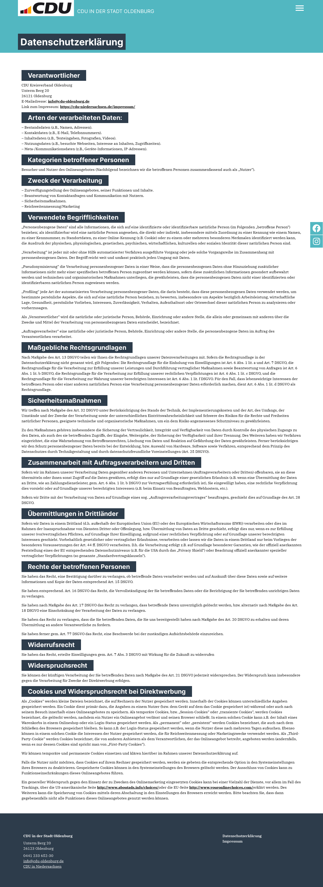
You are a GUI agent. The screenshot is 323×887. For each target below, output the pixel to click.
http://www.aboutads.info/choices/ (128, 787)
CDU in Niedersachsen (42, 866)
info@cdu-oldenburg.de (68, 101)
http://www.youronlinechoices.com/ (221, 787)
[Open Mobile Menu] (299, 8)
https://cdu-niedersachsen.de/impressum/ (97, 106)
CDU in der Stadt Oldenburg (47, 836)
